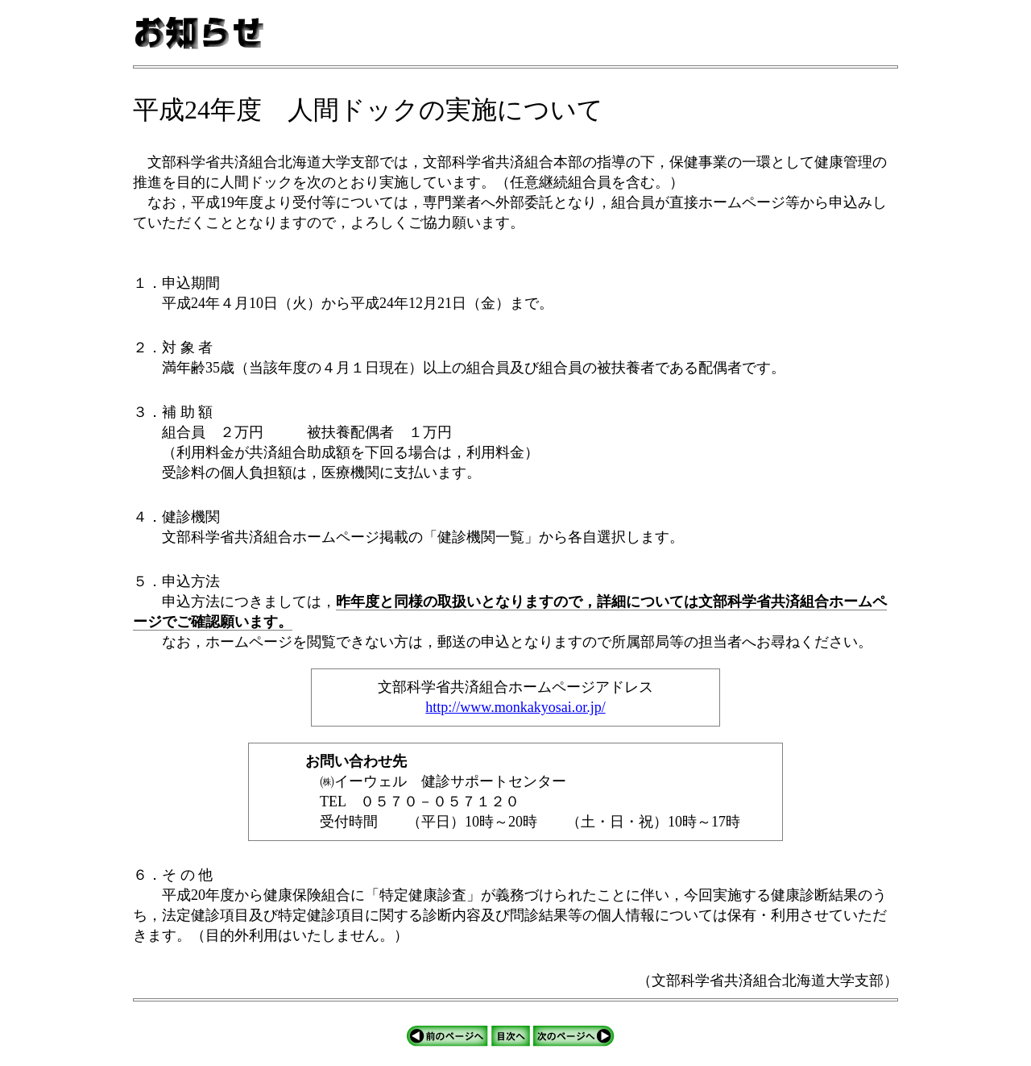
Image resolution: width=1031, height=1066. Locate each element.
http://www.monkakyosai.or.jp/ (515, 707)
